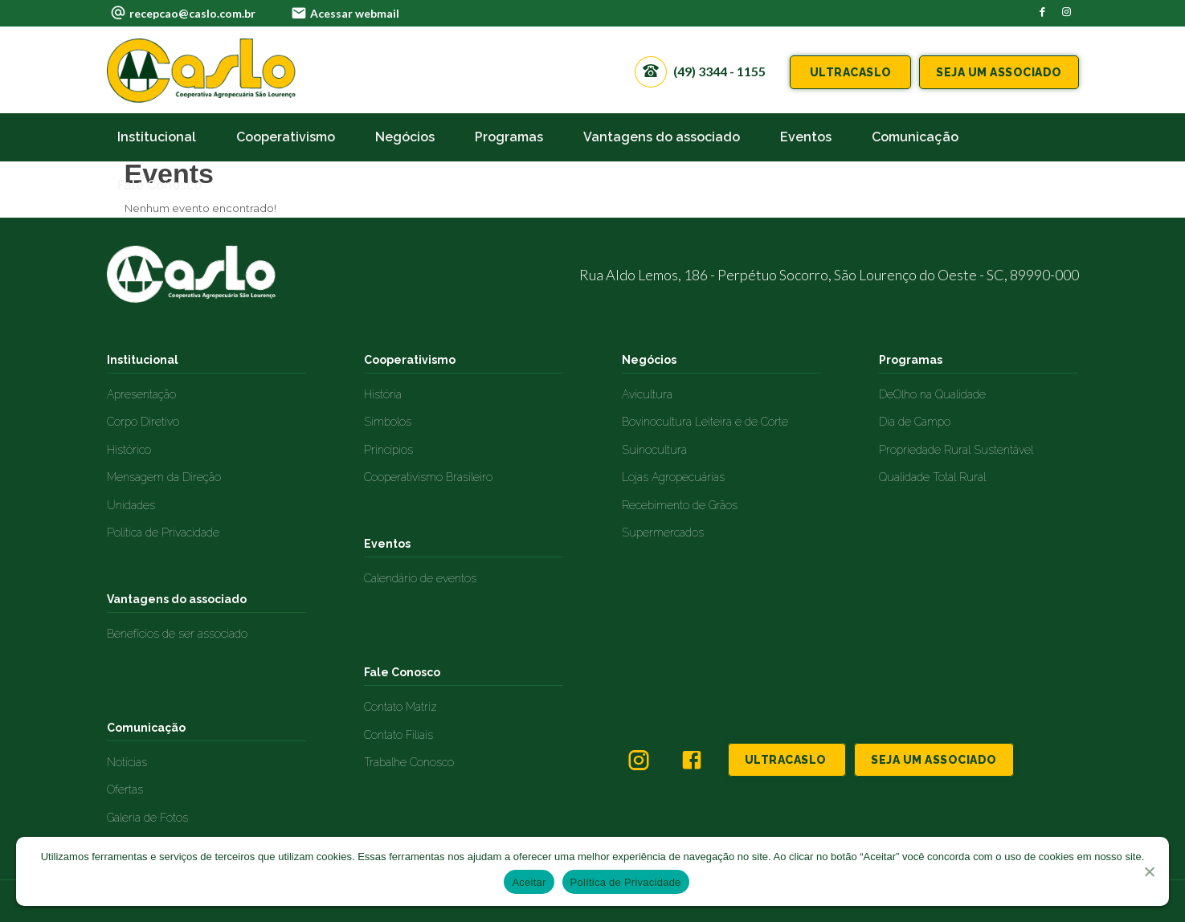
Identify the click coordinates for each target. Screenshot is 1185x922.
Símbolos (387, 421)
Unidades (131, 505)
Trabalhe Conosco (409, 762)
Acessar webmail (354, 13)
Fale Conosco (402, 672)
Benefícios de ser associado (177, 633)
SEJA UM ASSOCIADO (999, 72)
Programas (910, 359)
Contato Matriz (400, 706)
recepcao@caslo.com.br (192, 13)
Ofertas (125, 789)
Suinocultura (654, 449)
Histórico (129, 449)
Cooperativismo (410, 359)
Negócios (649, 359)
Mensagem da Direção (164, 477)
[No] (1149, 871)
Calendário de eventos (420, 578)
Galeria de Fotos (147, 817)
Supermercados (663, 532)
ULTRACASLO (850, 72)
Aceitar (529, 882)
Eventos (387, 543)
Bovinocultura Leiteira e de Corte (705, 421)
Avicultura (647, 394)
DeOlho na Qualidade (932, 394)
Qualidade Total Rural (932, 477)
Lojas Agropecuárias (673, 477)
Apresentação (141, 394)
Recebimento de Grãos (680, 505)
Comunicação (146, 727)
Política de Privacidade (163, 532)
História (383, 394)
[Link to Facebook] (1043, 12)
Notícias (127, 762)
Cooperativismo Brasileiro (428, 477)
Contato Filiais (398, 734)
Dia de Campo (914, 421)
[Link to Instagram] (1067, 12)
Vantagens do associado (177, 599)
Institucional (142, 359)
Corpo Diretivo (143, 421)
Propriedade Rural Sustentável (956, 449)
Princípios (388, 449)
